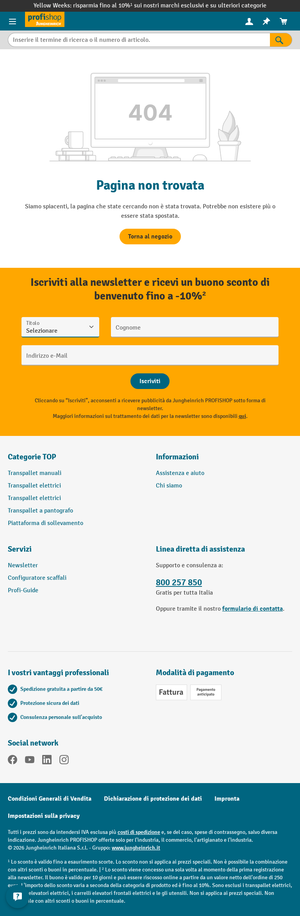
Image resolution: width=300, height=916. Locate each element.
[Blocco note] (266, 21)
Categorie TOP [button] (32, 457)
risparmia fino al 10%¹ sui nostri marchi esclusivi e (141, 5)
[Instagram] (64, 761)
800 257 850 (179, 582)
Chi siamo (169, 485)
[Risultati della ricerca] (281, 40)
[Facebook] (12, 761)
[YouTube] (29, 761)
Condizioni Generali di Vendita (49, 799)
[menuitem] (249, 21)
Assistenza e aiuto (180, 473)
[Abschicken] (150, 381)
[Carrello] (283, 21)
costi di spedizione (139, 832)
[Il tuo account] (249, 21)
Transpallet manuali (34, 473)
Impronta (226, 799)
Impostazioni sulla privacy (44, 816)
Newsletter (23, 565)
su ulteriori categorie (238, 5)
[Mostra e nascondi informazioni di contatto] (17, 896)
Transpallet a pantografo (40, 510)
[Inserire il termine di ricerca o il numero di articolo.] (139, 40)
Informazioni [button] (177, 457)
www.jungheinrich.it (136, 847)
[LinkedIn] (47, 761)
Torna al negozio (150, 236)
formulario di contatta (252, 609)
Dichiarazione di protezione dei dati (153, 799)
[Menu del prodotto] (12, 21)
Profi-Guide (23, 590)
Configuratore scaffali (37, 578)
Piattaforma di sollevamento (45, 523)
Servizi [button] (20, 549)
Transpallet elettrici (34, 485)
